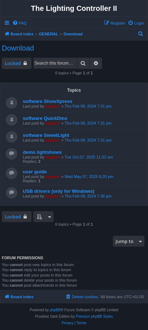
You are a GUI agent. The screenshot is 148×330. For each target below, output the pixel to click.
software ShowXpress (47, 101)
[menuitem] (19, 23)
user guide (35, 171)
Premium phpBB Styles (94, 316)
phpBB (55, 310)
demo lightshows (42, 152)
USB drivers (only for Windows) (58, 191)
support (52, 106)
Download (18, 48)
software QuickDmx (45, 118)
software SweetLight (46, 135)
